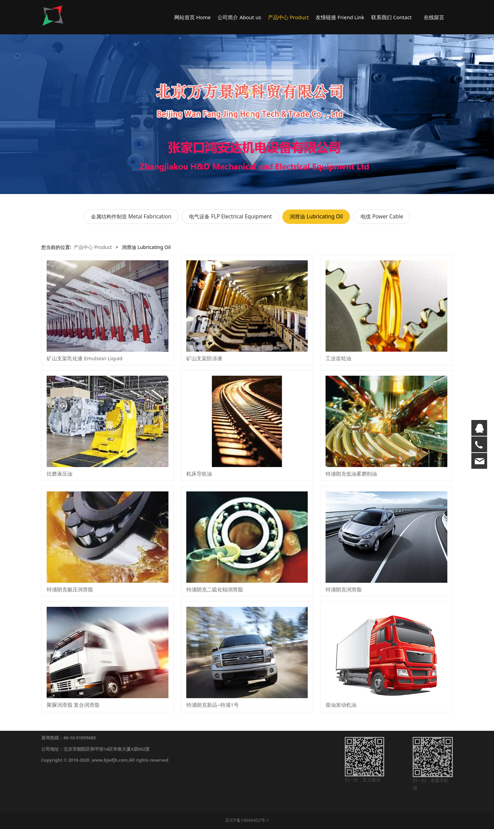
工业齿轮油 (338, 358)
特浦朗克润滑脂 (344, 589)
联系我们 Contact (391, 17)
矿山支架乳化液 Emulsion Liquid (84, 358)
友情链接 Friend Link (340, 17)
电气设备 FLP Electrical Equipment (230, 216)
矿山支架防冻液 (204, 358)
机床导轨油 (199, 473)
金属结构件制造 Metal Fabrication (131, 216)
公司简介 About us (239, 17)
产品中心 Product (288, 17)
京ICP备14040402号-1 (247, 820)
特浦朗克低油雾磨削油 (351, 473)
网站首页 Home (192, 17)
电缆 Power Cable (382, 216)
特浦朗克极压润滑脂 (70, 589)
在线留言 (434, 17)
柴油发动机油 (341, 704)
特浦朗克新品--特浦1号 (212, 704)
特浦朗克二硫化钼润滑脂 (214, 589)
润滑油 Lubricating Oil (316, 216)
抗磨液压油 (59, 473)
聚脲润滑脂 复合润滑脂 (73, 704)
